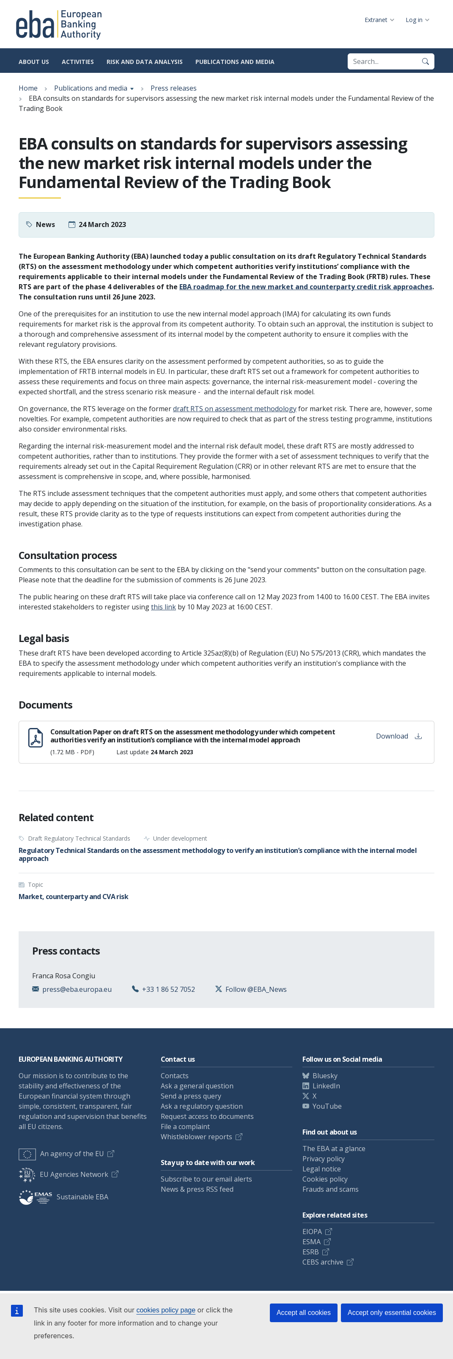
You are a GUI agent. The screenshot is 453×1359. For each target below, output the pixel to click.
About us (34, 62)
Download (399, 736)
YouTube (327, 1106)
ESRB (310, 1252)
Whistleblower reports (196, 1136)
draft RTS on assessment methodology (235, 408)
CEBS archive (322, 1262)
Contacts (175, 1075)
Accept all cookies (304, 1312)
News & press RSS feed (197, 1189)
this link (163, 607)
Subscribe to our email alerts (206, 1179)
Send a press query (191, 1096)
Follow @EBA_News (256, 989)
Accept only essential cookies (392, 1312)
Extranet (376, 20)
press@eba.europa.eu (77, 989)
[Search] (425, 61)
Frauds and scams (330, 1189)
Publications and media (235, 62)
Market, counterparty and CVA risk (73, 896)
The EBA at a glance (333, 1148)
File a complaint (185, 1126)
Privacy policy (323, 1158)
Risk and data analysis (145, 62)
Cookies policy (325, 1179)
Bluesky (325, 1075)
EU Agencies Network (63, 1174)
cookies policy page (165, 1310)
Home (28, 88)
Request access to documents (207, 1116)
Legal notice (321, 1169)
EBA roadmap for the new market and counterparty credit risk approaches (305, 286)
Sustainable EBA (63, 1196)
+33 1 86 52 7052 (168, 989)
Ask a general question (197, 1086)
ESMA (311, 1241)
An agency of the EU (61, 1153)
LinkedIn (326, 1086)
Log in (414, 20)
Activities (78, 62)
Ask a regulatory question (202, 1106)
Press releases (174, 88)
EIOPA (312, 1231)
